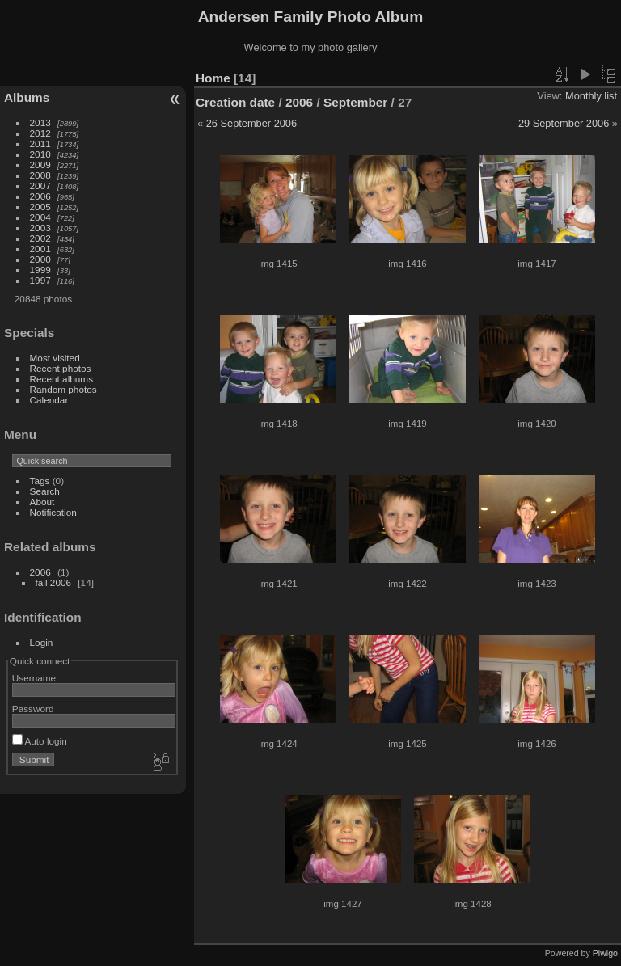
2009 (40, 164)
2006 (40, 196)
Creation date (235, 102)
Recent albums (61, 378)
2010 (40, 154)
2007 (40, 185)
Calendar (49, 399)
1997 (40, 280)
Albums (26, 97)
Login (41, 642)
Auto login (39, 741)
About (42, 501)
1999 (40, 269)
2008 (40, 175)
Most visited (55, 357)
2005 (40, 206)
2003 (40, 227)
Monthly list (591, 96)
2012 (40, 133)
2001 (40, 248)
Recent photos (60, 368)
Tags (40, 480)
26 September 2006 (251, 123)
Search (45, 491)
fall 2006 (53, 582)
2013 (40, 122)
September (355, 102)
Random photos (63, 389)
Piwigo (605, 953)
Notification (53, 512)
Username (34, 678)
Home (213, 78)
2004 (40, 217)
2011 (40, 143)
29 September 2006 (563, 123)
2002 (40, 238)
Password (33, 708)
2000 (40, 259)
